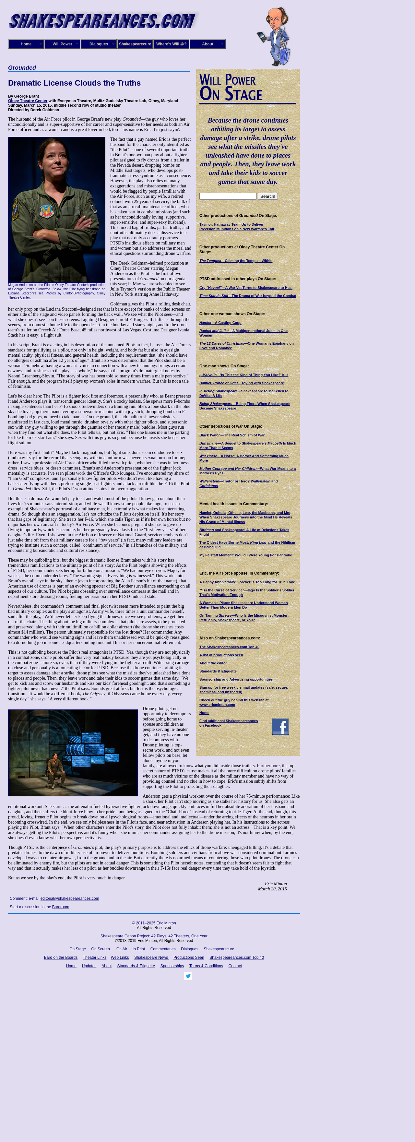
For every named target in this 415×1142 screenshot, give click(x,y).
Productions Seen (188, 957)
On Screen (101, 949)
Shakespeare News (151, 957)
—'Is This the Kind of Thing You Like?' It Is (243, 375)
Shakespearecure (135, 44)
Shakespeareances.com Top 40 (236, 957)
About (207, 44)
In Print (139, 949)
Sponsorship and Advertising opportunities (236, 679)
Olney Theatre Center (27, 101)
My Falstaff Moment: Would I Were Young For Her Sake (245, 555)
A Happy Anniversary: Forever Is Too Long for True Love (247, 582)
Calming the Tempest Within (235, 261)
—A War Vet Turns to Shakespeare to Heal (245, 288)
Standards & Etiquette (218, 671)
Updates (89, 966)
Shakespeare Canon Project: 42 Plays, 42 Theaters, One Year (154, 936)
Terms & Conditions (206, 966)
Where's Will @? (171, 44)
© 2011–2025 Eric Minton (154, 923)
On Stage (77, 949)
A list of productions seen (221, 655)
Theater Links (95, 957)
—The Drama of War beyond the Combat (247, 296)
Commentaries (163, 949)
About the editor (213, 663)
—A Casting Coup (220, 323)
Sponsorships (172, 966)
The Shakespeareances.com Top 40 (229, 647)
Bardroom (60, 907)
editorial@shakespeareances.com (70, 898)
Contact (235, 966)
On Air (121, 949)
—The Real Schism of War (232, 435)
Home (26, 44)
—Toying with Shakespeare (241, 383)
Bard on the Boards (60, 957)
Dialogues (98, 44)
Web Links (120, 957)
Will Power (62, 44)
